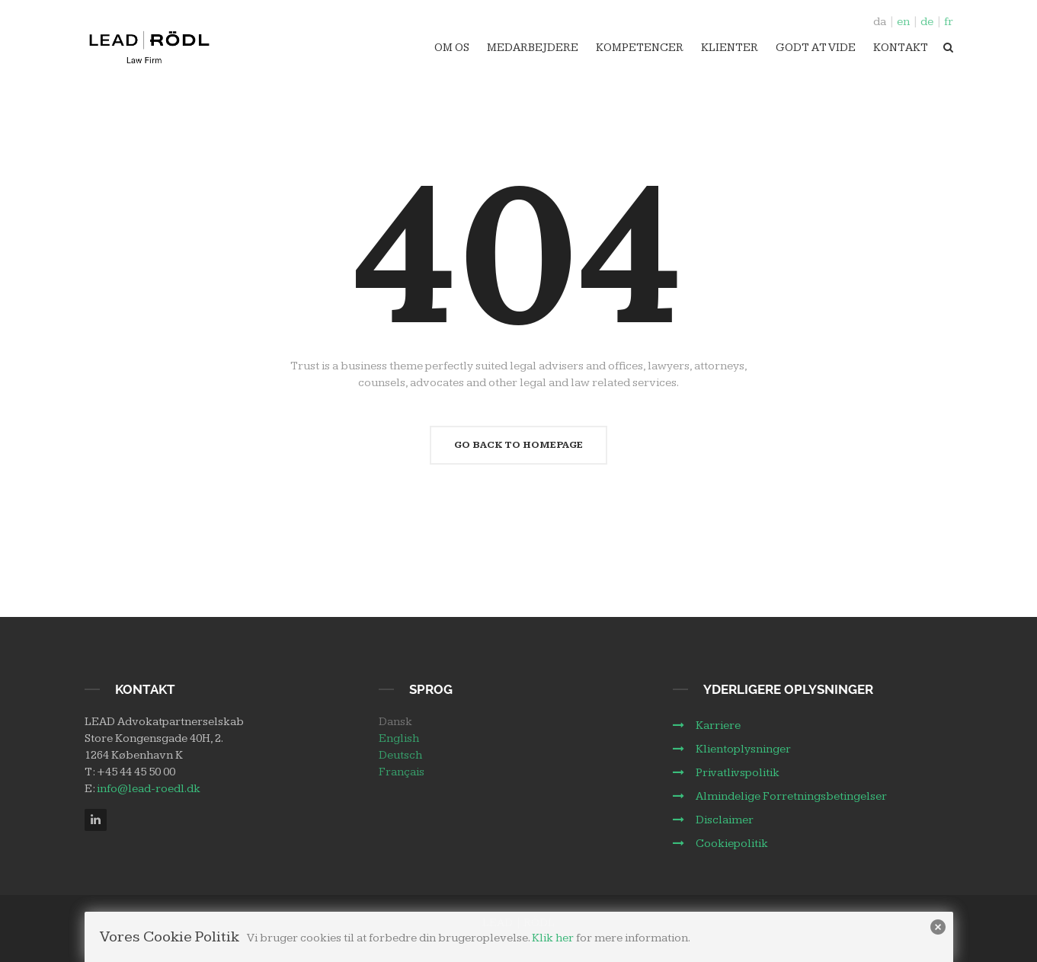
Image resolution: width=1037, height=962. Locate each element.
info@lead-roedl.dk (148, 788)
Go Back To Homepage (518, 445)
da (879, 21)
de (926, 21)
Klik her (553, 938)
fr (948, 21)
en (903, 21)
